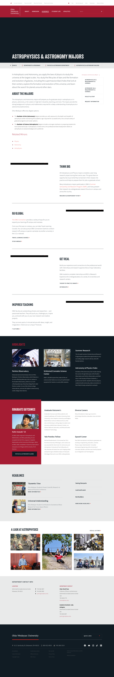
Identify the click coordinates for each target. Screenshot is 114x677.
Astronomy (17, 145)
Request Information (92, 101)
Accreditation (15, 651)
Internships (64, 287)
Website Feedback (71, 655)
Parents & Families (48, 3)
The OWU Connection (19, 220)
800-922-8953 (47, 645)
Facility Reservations (35, 651)
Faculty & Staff (27, 3)
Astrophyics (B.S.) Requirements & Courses (91, 81)
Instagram (93, 645)
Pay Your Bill (51, 651)
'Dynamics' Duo (34, 483)
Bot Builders (79, 497)
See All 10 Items (95, 531)
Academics (45, 11)
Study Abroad (16, 241)
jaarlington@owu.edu (42, 593)
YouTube (89, 645)
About (27, 11)
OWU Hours (33, 657)
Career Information (16, 654)
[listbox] (92, 636)
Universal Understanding (38, 501)
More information (34, 492)
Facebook (85, 645)
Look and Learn (80, 490)
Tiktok (97, 645)
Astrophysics (18, 148)
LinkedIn (101, 645)
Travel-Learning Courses (20, 238)
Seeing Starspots (81, 483)
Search (102, 11)
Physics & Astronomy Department (47, 65)
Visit (72, 3)
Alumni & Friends (38, 3)
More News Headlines (82, 503)
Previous (10, 65)
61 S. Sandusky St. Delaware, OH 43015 (26, 645)
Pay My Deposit (79, 3)
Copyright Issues (15, 657)
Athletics (66, 11)
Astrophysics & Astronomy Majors (76, 65)
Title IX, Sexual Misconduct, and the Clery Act (74, 651)
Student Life (56, 11)
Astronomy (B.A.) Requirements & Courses (90, 90)
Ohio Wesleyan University (15, 13)
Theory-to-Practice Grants (68, 283)
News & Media (100, 3)
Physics (16, 141)
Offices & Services (34, 654)
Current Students (18, 3)
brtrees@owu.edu (64, 600)
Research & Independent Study (70, 196)
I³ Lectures (15, 329)
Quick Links (88, 636)
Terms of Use (51, 657)
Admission (35, 11)
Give (86, 3)
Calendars (92, 3)
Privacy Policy (52, 654)
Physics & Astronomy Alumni (24, 454)
